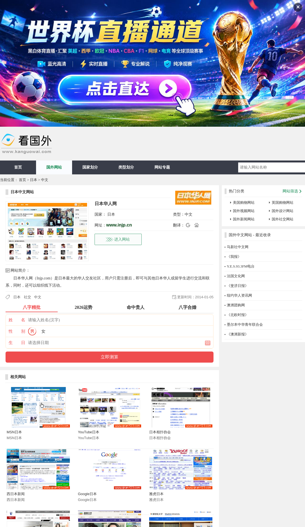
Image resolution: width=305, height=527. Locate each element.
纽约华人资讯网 (239, 295)
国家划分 (90, 167)
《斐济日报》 (237, 286)
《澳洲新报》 (237, 334)
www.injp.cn (119, 225)
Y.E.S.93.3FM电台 (241, 266)
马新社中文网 (237, 247)
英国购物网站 (282, 202)
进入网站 (122, 239)
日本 (33, 180)
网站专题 (162, 167)
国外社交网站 (282, 219)
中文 (44, 180)
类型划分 (126, 167)
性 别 (17, 331)
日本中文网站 (22, 192)
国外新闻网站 (244, 219)
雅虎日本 (156, 494)
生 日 (17, 342)
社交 (27, 297)
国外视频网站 (244, 211)
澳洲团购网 (236, 305)
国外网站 (54, 167)
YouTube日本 (88, 432)
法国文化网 (236, 276)
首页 (18, 167)
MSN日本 (14, 432)
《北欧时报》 (237, 315)
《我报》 (234, 256)
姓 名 (17, 320)
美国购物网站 (244, 202)
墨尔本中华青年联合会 (245, 324)
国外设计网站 (282, 211)
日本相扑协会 (160, 432)
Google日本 (87, 494)
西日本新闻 (16, 494)
